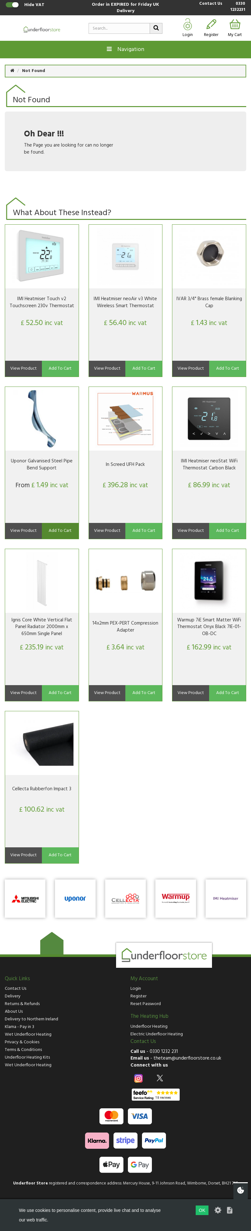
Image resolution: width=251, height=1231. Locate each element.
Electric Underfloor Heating (156, 1034)
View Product (23, 368)
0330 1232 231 (164, 1051)
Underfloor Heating (149, 1026)
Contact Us (210, 4)
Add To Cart (60, 368)
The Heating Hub (149, 1016)
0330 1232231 (237, 7)
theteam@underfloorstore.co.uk (187, 1058)
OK (202, 1210)
